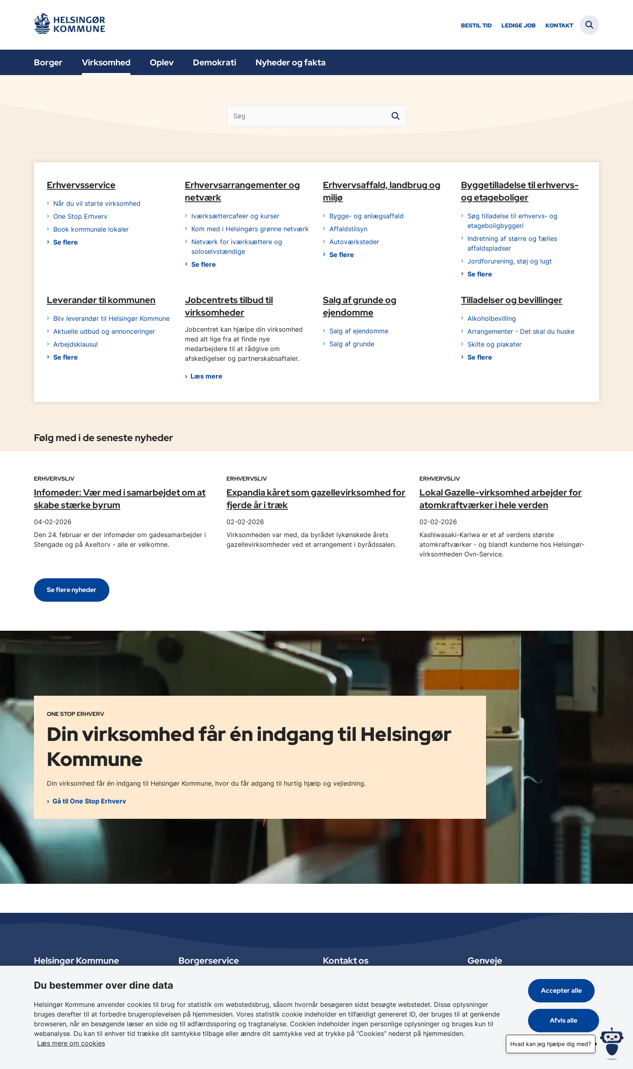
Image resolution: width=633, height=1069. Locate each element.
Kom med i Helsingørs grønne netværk (250, 230)
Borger (48, 62)
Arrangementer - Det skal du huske (520, 332)
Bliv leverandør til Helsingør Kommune (111, 320)
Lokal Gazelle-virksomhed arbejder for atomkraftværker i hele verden (500, 499)
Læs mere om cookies (452, 1043)
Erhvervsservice (81, 186)
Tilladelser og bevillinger (511, 301)
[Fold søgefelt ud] (589, 25)
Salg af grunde (351, 345)
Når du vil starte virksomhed (96, 205)
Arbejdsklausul (75, 345)
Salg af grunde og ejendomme (359, 307)
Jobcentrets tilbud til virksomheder (229, 307)
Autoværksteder (354, 243)
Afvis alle (566, 1030)
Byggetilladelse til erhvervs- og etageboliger (520, 192)
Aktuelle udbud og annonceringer (104, 332)
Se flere (65, 243)
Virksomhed (106, 62)
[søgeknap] (396, 116)
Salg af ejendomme (358, 332)
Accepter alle (565, 1000)
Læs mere (206, 377)
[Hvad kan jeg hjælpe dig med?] (612, 1044)
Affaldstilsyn (348, 230)
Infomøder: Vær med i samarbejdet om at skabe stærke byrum (119, 499)
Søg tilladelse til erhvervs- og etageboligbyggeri (512, 222)
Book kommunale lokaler (91, 230)
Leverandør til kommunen (101, 301)
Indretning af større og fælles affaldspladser (512, 244)
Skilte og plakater (494, 345)
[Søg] (316, 116)
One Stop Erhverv (80, 217)
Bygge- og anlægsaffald (366, 217)
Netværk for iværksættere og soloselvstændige (236, 248)
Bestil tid (476, 26)
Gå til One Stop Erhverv (89, 802)
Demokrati (214, 62)
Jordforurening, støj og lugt (509, 262)
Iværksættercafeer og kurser (235, 217)
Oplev (162, 62)
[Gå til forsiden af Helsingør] (72, 25)
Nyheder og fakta (291, 62)
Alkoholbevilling (491, 320)
